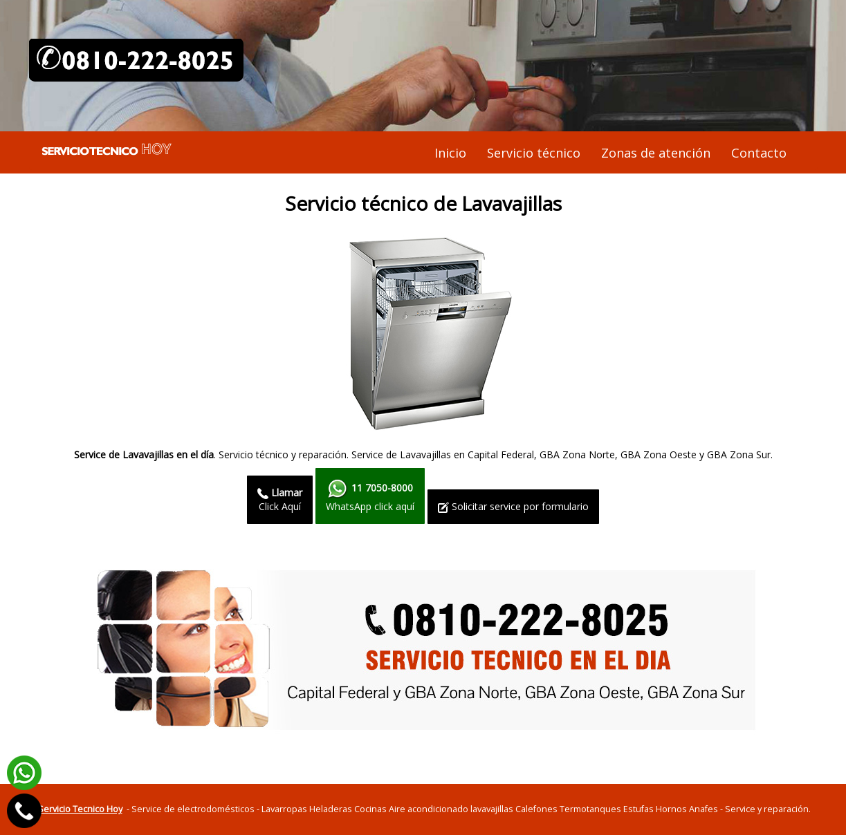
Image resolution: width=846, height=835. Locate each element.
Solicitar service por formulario (513, 506)
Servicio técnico (533, 152)
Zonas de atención (655, 152)
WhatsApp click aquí (370, 495)
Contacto (759, 152)
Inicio (450, 152)
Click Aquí (279, 499)
